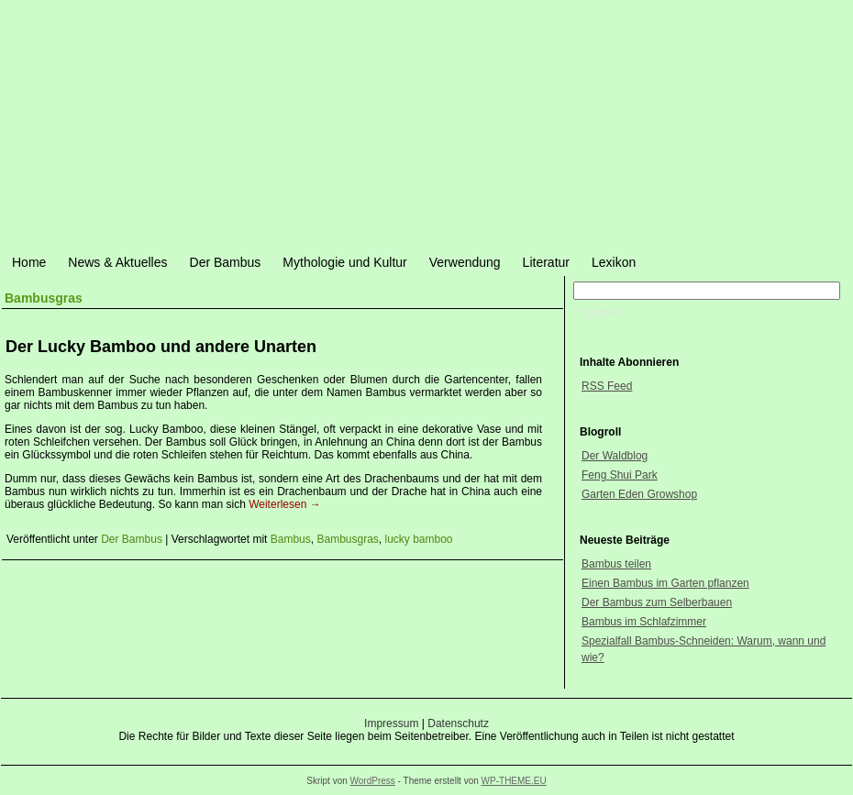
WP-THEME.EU (514, 781)
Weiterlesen (284, 504)
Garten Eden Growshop (639, 494)
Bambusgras (347, 539)
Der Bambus (131, 539)
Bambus (291, 539)
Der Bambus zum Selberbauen (657, 602)
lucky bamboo (419, 539)
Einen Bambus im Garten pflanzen (665, 583)
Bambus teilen (616, 564)
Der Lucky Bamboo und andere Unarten (161, 346)
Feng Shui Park (620, 475)
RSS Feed (607, 386)
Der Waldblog (615, 455)
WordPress (372, 781)
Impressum (391, 723)
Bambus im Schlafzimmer (644, 621)
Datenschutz (458, 723)
